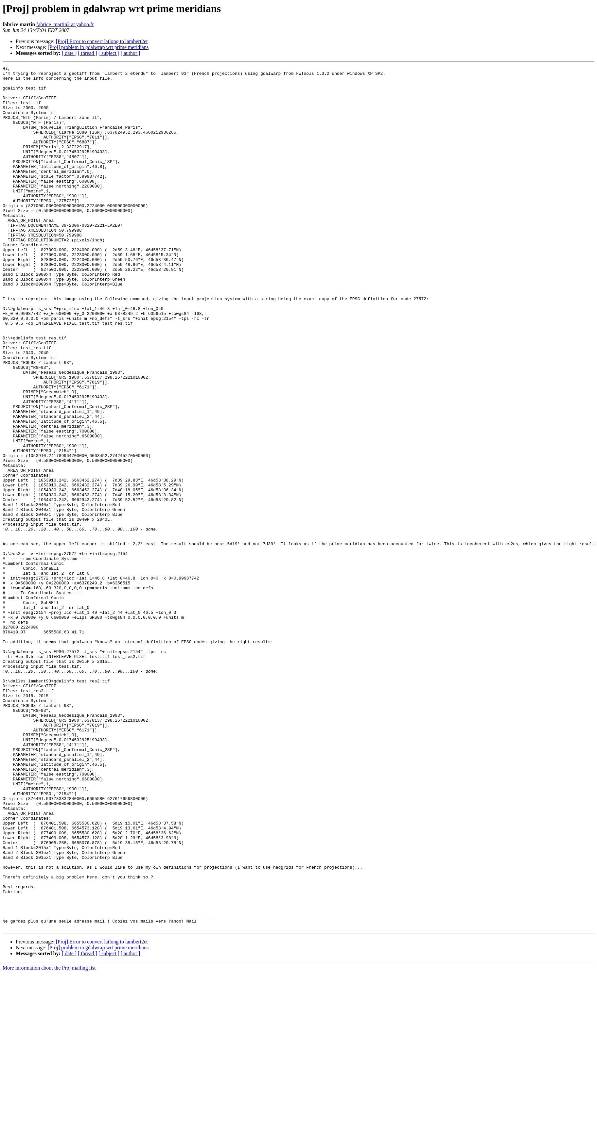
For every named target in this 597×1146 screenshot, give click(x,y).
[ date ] (69, 53)
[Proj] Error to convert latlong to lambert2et (102, 41)
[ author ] (130, 53)
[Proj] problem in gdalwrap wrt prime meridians (98, 47)
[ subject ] (108, 53)
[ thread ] (87, 53)
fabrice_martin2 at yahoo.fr (65, 24)
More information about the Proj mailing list (49, 1140)
